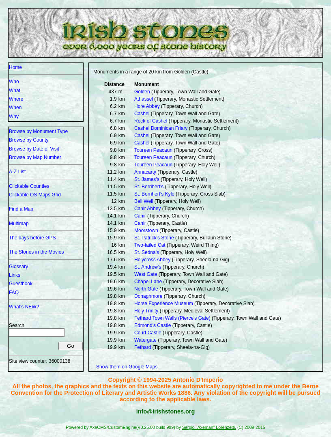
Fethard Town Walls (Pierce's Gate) (172, 318)
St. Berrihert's (148, 186)
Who (14, 81)
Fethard (142, 347)
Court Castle (147, 333)
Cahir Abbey (147, 208)
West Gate (145, 274)
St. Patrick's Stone (154, 238)
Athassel (143, 99)
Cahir (140, 216)
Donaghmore (148, 296)
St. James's (146, 179)
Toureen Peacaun (153, 150)
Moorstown (146, 230)
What (14, 90)
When (15, 107)
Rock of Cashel (150, 121)
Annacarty (145, 172)
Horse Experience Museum (163, 303)
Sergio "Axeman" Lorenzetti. (209, 427)
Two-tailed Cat (150, 245)
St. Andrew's (147, 267)
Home (15, 67)
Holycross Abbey (152, 260)
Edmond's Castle (152, 325)
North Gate (146, 289)
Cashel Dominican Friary (160, 128)
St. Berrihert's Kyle (154, 194)
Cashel (141, 113)
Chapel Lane (148, 281)
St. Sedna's (146, 252)
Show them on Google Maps (126, 367)
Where (16, 99)
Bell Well (143, 201)
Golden (142, 92)
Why (14, 116)
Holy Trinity (146, 311)
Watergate (145, 340)
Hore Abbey (147, 106)
